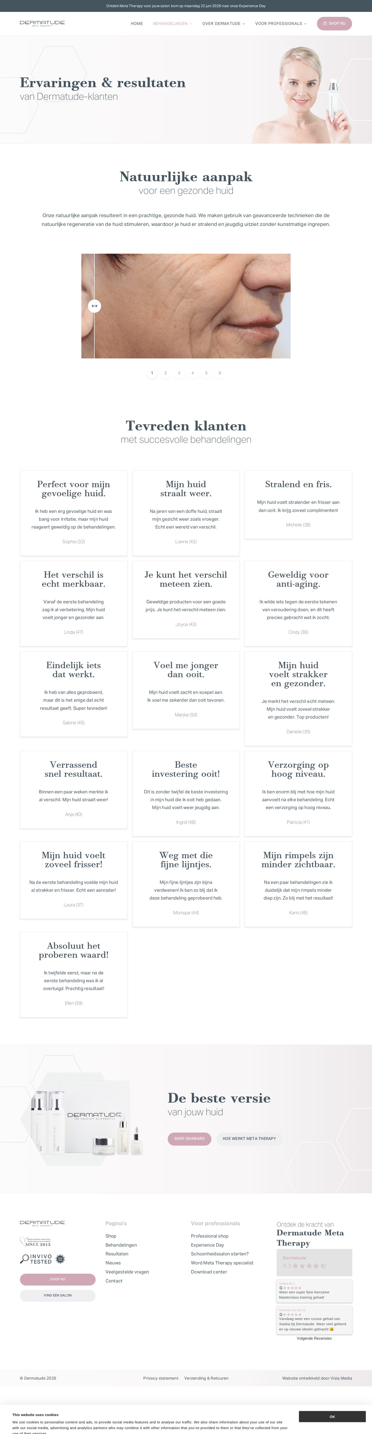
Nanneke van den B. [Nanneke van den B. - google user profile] (292, 1310)
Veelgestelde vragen (127, 1272)
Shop (111, 1236)
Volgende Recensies (314, 1338)
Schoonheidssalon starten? (220, 1254)
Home (137, 23)
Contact (114, 1281)
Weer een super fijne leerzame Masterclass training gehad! (304, 1294)
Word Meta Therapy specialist (222, 1263)
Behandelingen (170, 23)
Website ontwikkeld (301, 1378)
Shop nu (334, 24)
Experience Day (207, 1245)
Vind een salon (58, 1295)
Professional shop (209, 1236)
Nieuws (113, 1263)
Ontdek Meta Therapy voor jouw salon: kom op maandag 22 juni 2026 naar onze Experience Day (185, 6)
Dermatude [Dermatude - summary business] (294, 1257)
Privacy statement (160, 1378)
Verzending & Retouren (206, 1378)
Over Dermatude (221, 23)
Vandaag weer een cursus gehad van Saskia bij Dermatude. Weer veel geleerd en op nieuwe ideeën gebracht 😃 (312, 1324)
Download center (209, 1272)
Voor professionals (278, 23)
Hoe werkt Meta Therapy (249, 1139)
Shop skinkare (189, 1139)
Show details (199, 1425)
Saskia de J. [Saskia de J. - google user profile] (287, 1283)
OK (332, 1392)
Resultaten (117, 1254)
